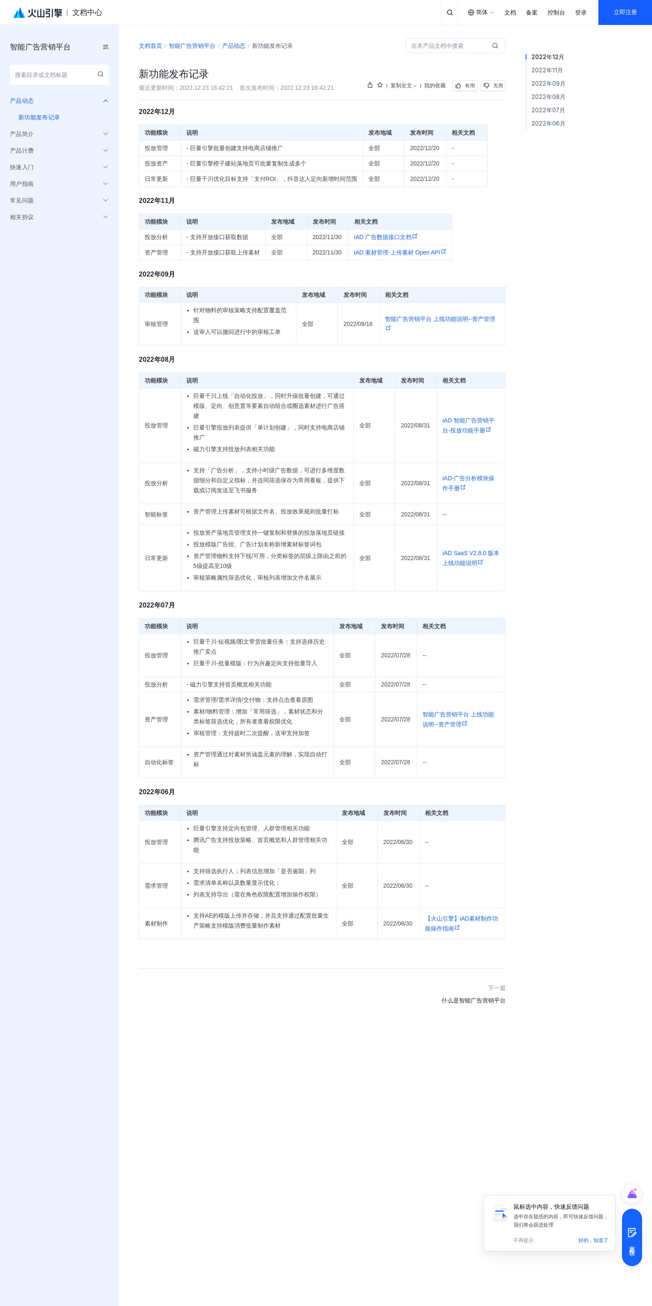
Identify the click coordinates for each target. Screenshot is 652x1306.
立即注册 (625, 12)
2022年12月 (548, 56)
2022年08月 (548, 96)
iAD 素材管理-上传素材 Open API (400, 252)
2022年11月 (547, 70)
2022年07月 (548, 110)
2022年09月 (548, 83)
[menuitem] (59, 117)
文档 (510, 13)
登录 (581, 13)
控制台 (556, 13)
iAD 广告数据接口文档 (386, 237)
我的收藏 (435, 85)
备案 (532, 13)
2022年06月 (548, 123)
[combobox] (481, 12)
